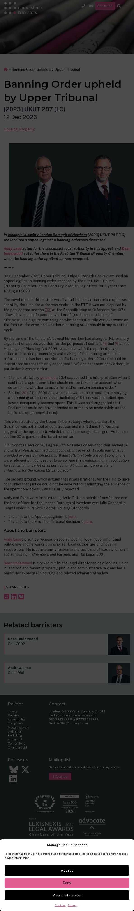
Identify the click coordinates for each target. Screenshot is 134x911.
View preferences (67, 895)
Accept (67, 870)
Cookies (60, 905)
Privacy (72, 905)
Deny (67, 883)
